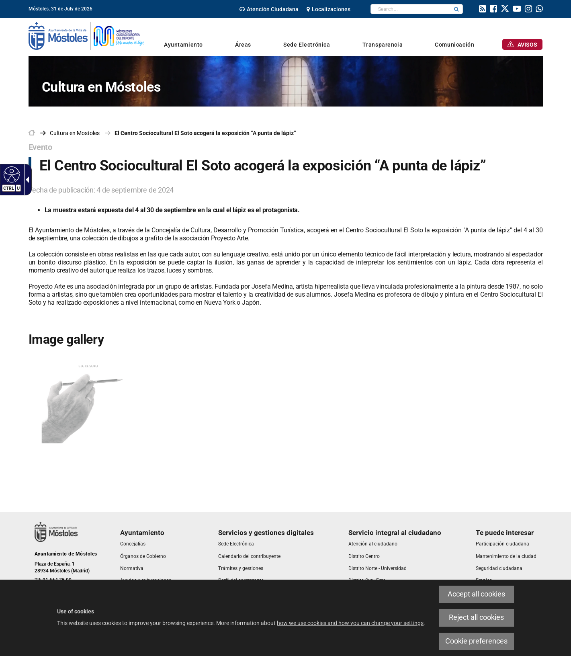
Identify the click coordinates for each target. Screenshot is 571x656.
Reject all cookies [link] (476, 617)
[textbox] (410, 9)
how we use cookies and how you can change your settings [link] (350, 623)
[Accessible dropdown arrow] (26, 179)
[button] (456, 9)
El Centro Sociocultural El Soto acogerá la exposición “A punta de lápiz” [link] (205, 133)
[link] (269, 9)
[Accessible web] (10, 174)
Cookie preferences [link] (476, 641)
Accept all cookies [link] (476, 594)
